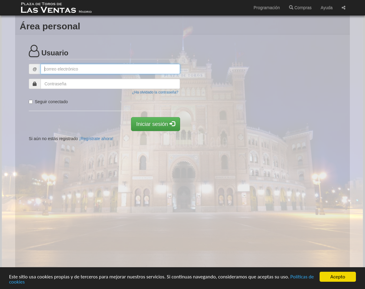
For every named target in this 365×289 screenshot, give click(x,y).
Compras (300, 7)
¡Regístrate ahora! (96, 138)
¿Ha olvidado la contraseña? (155, 92)
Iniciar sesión (155, 124)
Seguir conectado (48, 101)
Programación (267, 7)
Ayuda (327, 7)
